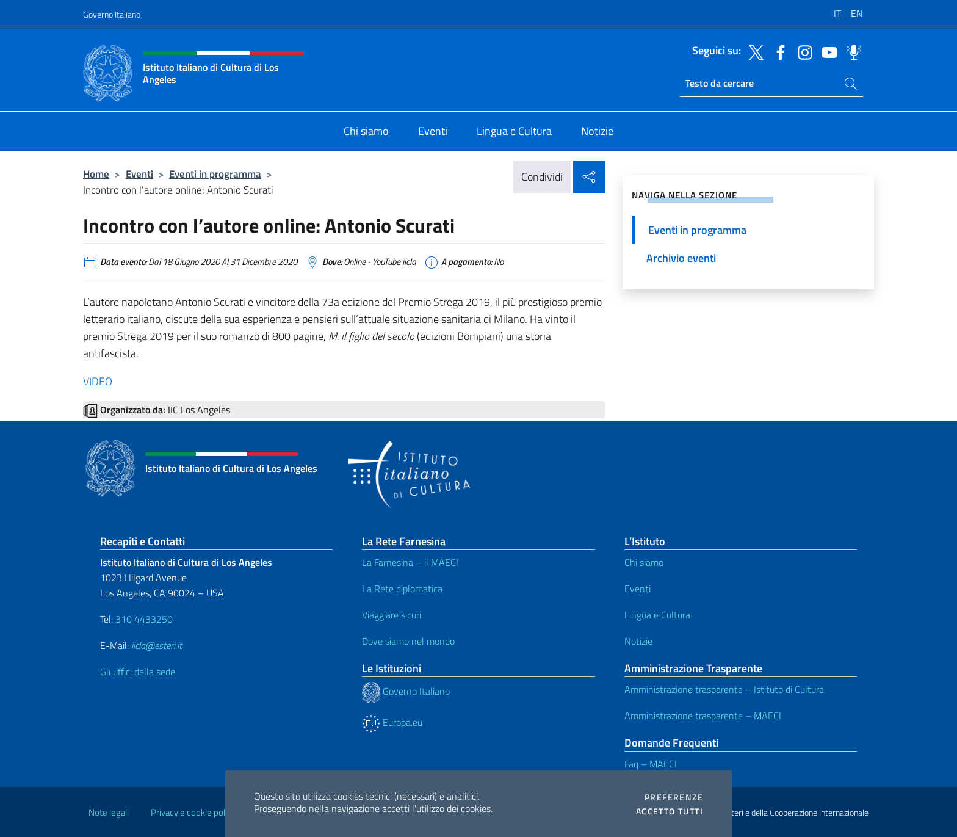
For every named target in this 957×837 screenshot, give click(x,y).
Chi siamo (643, 562)
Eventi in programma (215, 173)
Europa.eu (392, 722)
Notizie (638, 641)
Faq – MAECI (650, 763)
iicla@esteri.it (156, 645)
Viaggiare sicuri (391, 614)
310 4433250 (144, 619)
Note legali (108, 812)
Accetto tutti (669, 811)
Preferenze (674, 797)
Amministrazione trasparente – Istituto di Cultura (724, 689)
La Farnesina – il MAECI (410, 562)
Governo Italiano (111, 14)
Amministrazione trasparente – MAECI (702, 715)
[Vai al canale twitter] (753, 51)
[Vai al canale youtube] (826, 51)
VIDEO (97, 381)
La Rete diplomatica (402, 588)
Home (96, 173)
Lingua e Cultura (657, 614)
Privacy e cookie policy (193, 812)
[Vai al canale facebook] (777, 51)
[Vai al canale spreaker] (851, 51)
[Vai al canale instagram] (802, 51)
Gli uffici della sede (137, 671)
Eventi (139, 173)
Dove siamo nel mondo (408, 641)
